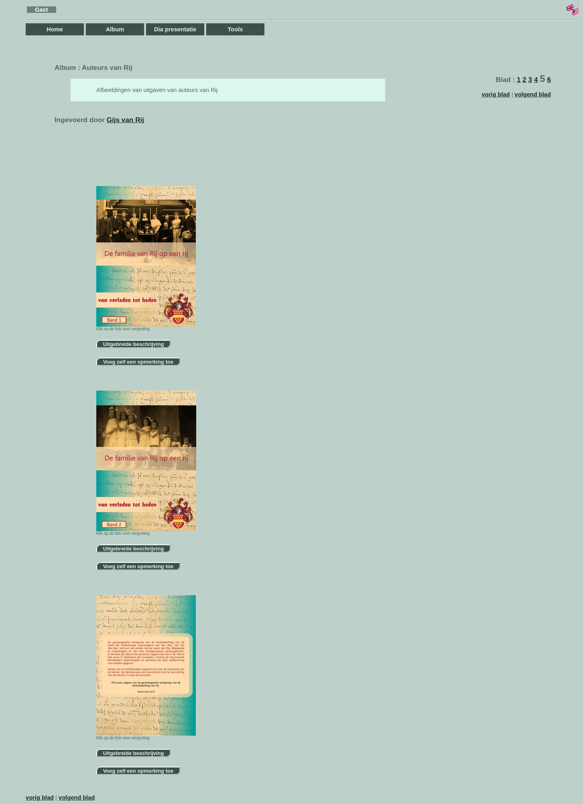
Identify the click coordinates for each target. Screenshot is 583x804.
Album (115, 29)
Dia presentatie (175, 29)
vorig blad (496, 94)
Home (55, 29)
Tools (235, 29)
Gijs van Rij (125, 120)
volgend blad (533, 94)
